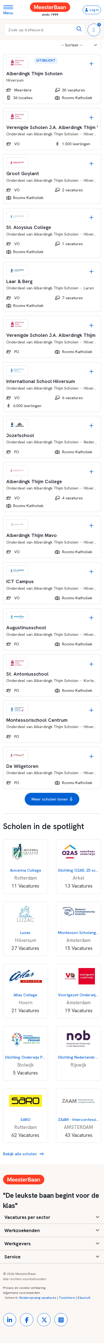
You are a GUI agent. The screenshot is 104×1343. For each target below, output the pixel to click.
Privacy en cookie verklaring (24, 1288)
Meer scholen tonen (52, 799)
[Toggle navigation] (10, 10)
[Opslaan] (91, 63)
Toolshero (67, 1298)
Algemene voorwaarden (21, 1293)
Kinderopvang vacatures (37, 1298)
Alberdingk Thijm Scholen (56, 133)
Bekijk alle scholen (23, 1153)
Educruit (84, 1298)
